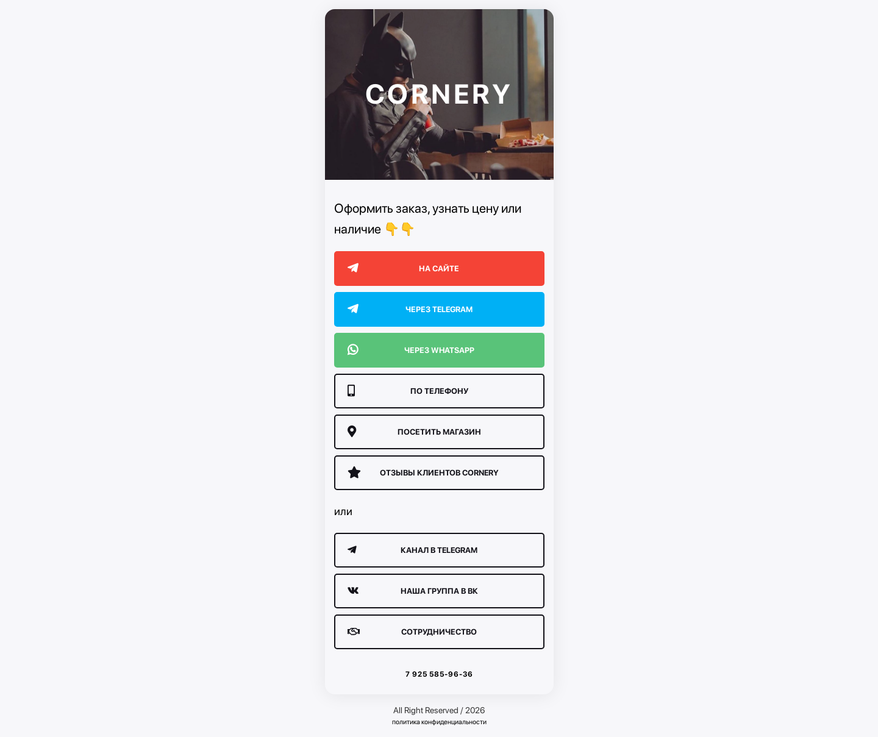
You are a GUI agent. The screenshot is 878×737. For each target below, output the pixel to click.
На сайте (404, 268)
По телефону (408, 391)
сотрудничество (412, 632)
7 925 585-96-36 (439, 674)
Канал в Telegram (413, 550)
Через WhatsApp (411, 350)
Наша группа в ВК (413, 591)
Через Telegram (410, 309)
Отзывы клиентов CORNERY (423, 473)
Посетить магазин (414, 432)
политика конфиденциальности (439, 721)
